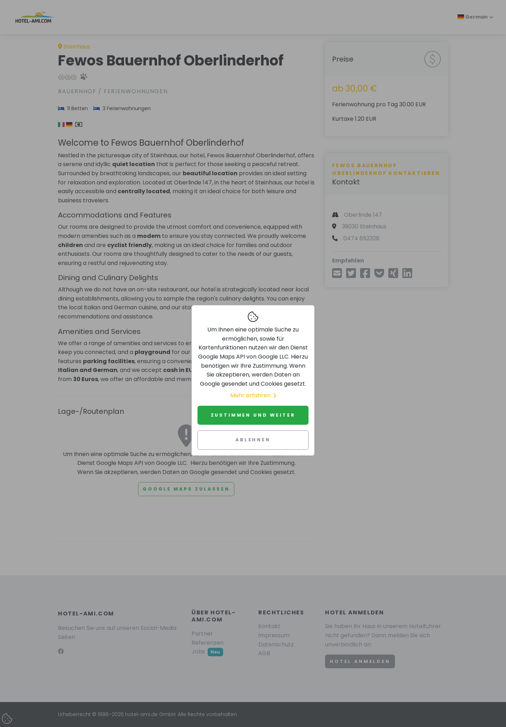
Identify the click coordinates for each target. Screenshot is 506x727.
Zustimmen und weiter (253, 415)
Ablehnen (253, 440)
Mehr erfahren (253, 395)
